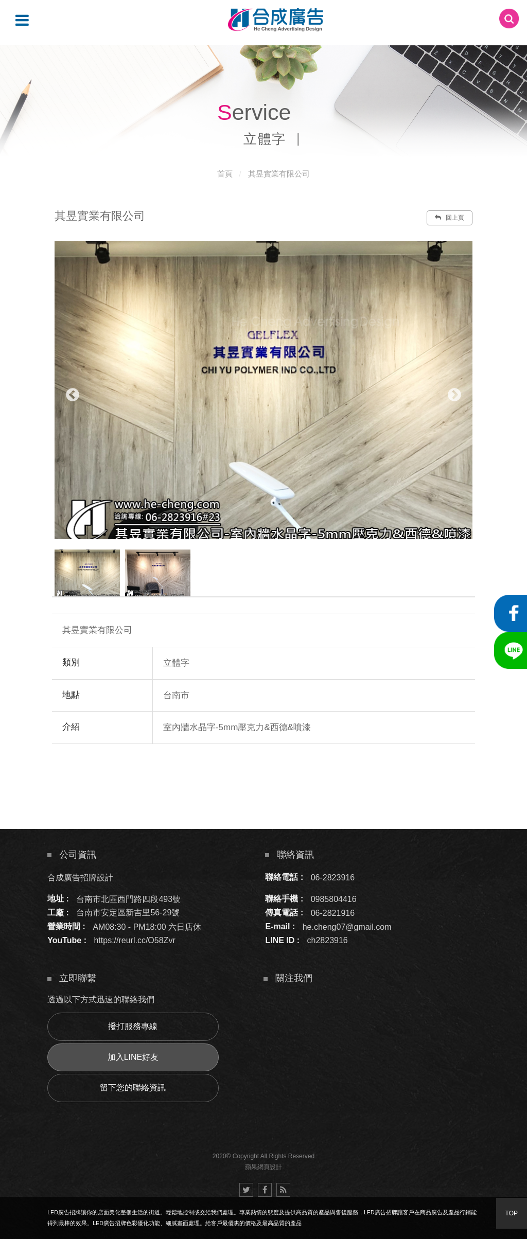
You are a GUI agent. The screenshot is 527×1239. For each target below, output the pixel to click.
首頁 (225, 173)
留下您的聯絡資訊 (133, 1087)
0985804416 (334, 898)
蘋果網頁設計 (263, 1167)
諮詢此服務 (353, 775)
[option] (263, 390)
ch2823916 (327, 940)
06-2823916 (333, 877)
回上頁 (449, 217)
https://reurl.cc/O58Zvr (134, 940)
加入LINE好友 (133, 1057)
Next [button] (454, 395)
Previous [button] (72, 395)
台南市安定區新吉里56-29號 (128, 912)
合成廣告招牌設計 (80, 877)
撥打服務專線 (132, 1026)
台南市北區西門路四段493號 (128, 898)
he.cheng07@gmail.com (347, 926)
